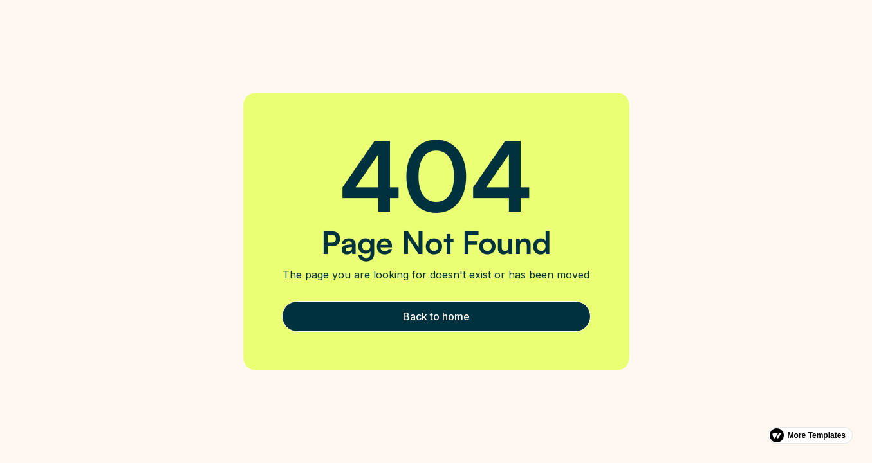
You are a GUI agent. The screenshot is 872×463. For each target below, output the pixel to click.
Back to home (436, 316)
